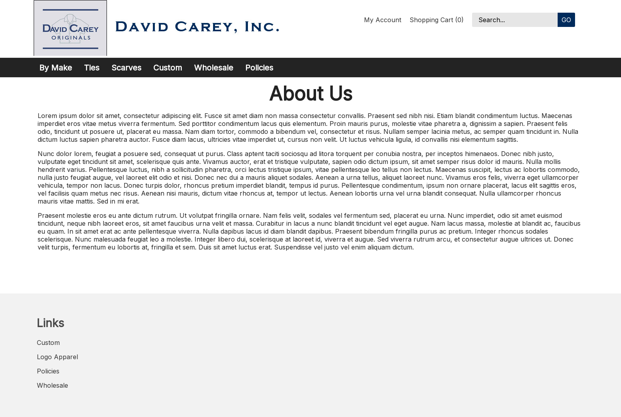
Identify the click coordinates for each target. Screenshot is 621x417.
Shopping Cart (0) (437, 20)
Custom (167, 67)
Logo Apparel (57, 357)
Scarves (126, 67)
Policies (259, 67)
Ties (91, 67)
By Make (55, 67)
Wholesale (213, 67)
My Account (382, 20)
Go (566, 20)
